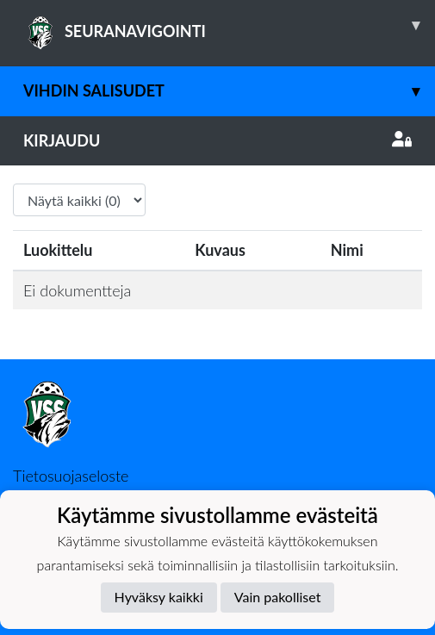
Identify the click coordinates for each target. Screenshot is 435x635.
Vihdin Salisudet (229, 90)
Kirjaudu (217, 140)
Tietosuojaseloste (70, 475)
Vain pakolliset (277, 596)
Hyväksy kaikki (159, 596)
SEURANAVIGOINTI (229, 25)
